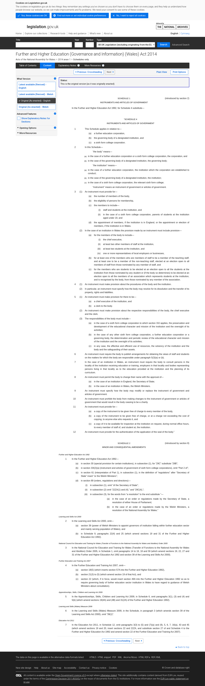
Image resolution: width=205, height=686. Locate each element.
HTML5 (93, 657)
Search (163, 44)
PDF (114, 657)
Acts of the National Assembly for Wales (35, 59)
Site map (57, 668)
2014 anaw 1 (64, 59)
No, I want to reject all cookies (131, 15)
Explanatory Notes (67, 65)
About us (45, 668)
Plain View (161, 72)
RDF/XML (156, 657)
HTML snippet (104, 657)
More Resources (93, 65)
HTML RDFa (144, 657)
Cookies (113, 668)
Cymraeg (185, 33)
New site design (23, 668)
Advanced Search (180, 44)
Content (47, 65)
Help (36, 668)
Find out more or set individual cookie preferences (81, 15)
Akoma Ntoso (130, 657)
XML (120, 657)
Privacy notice (99, 668)
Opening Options (26, 128)
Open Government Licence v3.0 (70, 675)
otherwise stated (108, 675)
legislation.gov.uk (37, 25)
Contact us (84, 668)
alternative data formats (66, 657)
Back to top (183, 647)
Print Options (179, 72)
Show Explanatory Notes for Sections (35, 120)
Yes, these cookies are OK (34, 15)
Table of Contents (27, 65)
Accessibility (70, 668)
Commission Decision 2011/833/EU (63, 678)
